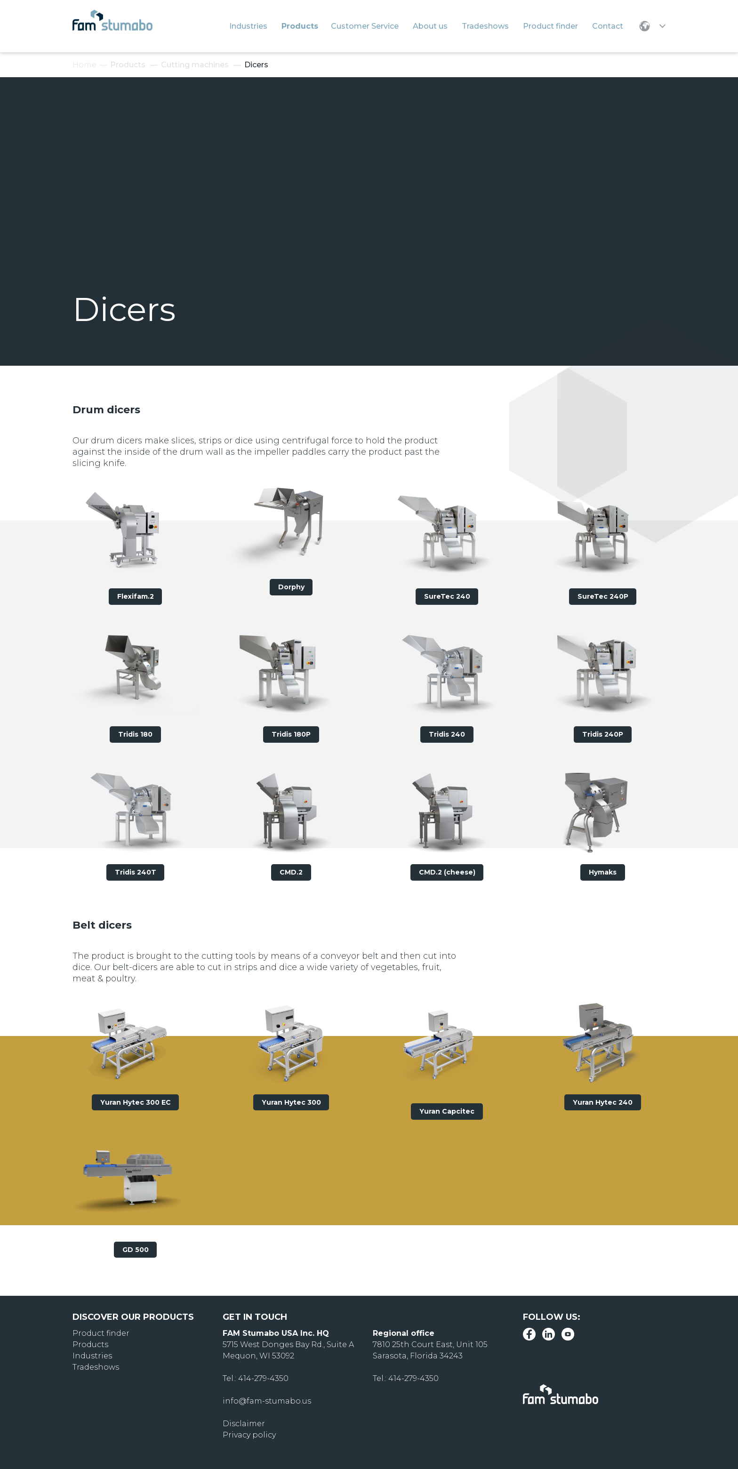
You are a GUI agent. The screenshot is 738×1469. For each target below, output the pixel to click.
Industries (92, 1355)
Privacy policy (249, 1434)
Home (84, 64)
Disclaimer (244, 1423)
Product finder (100, 1333)
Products (127, 64)
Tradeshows (95, 1367)
